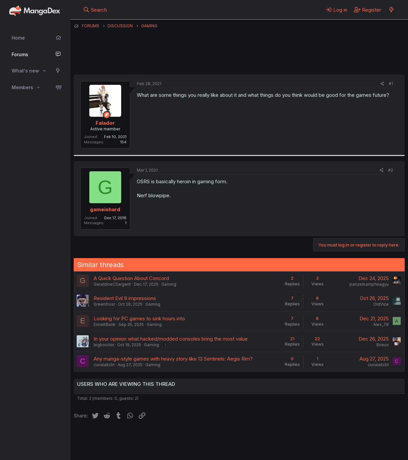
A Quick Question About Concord (131, 278)
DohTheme (341, 450)
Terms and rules (196, 436)
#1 (391, 83)
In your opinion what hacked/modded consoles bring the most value (171, 339)
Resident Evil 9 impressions (125, 298)
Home (18, 38)
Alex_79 (381, 324)
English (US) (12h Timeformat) (107, 436)
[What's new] (391, 9)
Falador (224, 58)
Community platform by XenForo (350, 445)
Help (264, 436)
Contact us (160, 436)
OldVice (381, 304)
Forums (20, 54)
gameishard (105, 209)
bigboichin (104, 344)
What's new (25, 71)
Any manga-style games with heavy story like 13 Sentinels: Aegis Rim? (173, 359)
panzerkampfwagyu (369, 284)
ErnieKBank (105, 324)
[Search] (94, 9)
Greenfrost (104, 304)
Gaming (168, 284)
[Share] (382, 84)
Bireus (382, 344)
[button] (44, 71)
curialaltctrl (104, 364)
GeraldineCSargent (112, 284)
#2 (390, 170)
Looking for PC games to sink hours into (139, 318)
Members (22, 87)
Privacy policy (236, 436)
